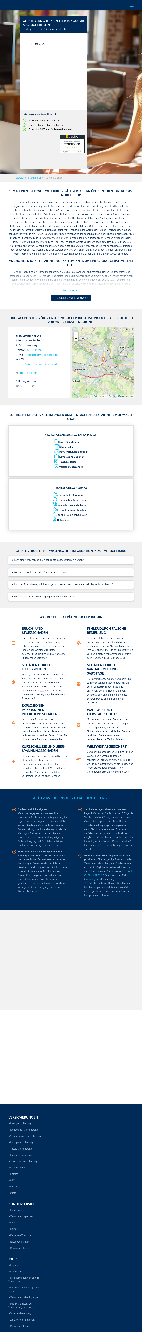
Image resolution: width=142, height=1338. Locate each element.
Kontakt (13, 1229)
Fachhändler (34, 178)
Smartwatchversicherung (22, 1161)
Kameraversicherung (20, 1155)
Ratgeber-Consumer (20, 1235)
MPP (11, 1180)
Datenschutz (16, 1272)
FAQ (11, 1223)
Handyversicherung (19, 1123)
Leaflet (94, 396)
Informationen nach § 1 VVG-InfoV (24, 1289)
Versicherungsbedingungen (23, 1297)
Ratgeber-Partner (18, 1242)
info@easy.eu (92, 879)
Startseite (21, 178)
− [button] (76, 338)
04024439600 (36, 350)
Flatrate (13, 1174)
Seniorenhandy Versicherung (24, 1136)
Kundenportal (16, 1210)
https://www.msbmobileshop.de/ (38, 364)
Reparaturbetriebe (18, 1248)
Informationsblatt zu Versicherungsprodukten (21, 1306)
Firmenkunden (16, 1168)
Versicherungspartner (20, 1216)
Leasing (13, 1187)
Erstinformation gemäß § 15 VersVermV (23, 1280)
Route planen (28, 373)
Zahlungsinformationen (21, 1320)
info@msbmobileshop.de (42, 355)
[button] (132, 5)
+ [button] (76, 334)
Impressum (15, 1265)
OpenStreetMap (115, 396)
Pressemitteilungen (19, 1326)
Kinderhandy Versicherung (23, 1130)
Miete (12, 1193)
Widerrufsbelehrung (19, 1313)
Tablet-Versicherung (20, 1149)
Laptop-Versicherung (20, 1142)
